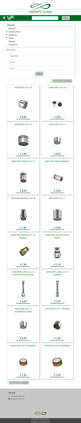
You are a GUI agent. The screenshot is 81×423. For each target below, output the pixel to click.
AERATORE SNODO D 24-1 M (23, 198)
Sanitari (11, 38)
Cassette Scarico (14, 32)
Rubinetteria (12, 35)
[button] (66, 18)
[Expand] (6, 31)
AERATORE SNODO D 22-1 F (23, 161)
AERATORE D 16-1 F (57, 198)
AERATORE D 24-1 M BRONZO (23, 346)
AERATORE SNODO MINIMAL (57, 161)
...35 (65, 81)
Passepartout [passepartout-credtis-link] (45, 419)
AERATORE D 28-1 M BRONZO (57, 346)
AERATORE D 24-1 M (23, 87)
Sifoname (11, 41)
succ (69, 81)
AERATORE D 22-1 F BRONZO (57, 309)
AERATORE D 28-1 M (23, 124)
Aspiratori (11, 28)
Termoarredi (12, 44)
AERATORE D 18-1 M (57, 87)
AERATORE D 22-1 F (57, 124)
